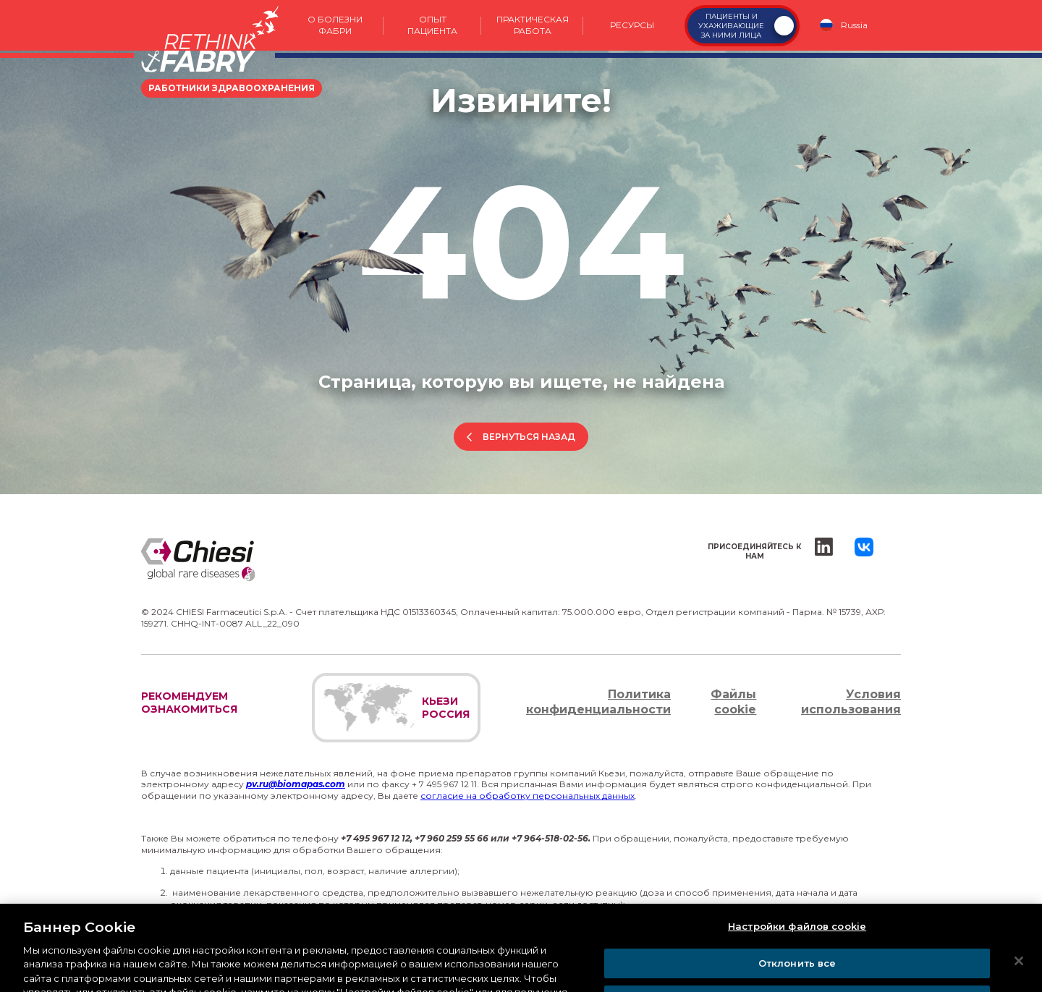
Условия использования (851, 701)
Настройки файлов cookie (797, 938)
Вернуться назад (529, 436)
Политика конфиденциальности (598, 701)
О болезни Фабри (335, 25)
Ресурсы (632, 25)
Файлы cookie (733, 701)
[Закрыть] (1019, 973)
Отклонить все (797, 975)
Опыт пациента (432, 25)
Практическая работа (532, 25)
